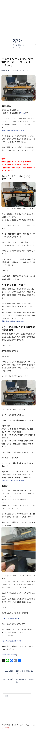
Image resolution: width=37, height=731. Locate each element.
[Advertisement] (18, 19)
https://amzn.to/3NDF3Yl (11, 641)
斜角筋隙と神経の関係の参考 (13, 321)
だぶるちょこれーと (18, 41)
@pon (22, 113)
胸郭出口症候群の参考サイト (13, 130)
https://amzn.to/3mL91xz (11, 618)
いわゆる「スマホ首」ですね (13, 480)
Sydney (6, 727)
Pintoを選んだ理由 (9, 654)
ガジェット (26, 70)
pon (7, 70)
